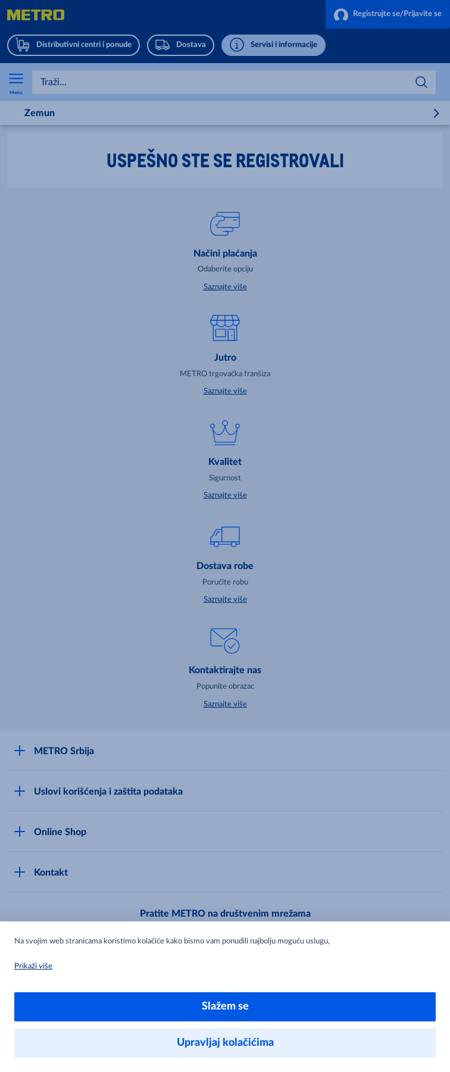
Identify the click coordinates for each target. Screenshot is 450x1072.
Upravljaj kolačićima (225, 1042)
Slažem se (225, 1006)
